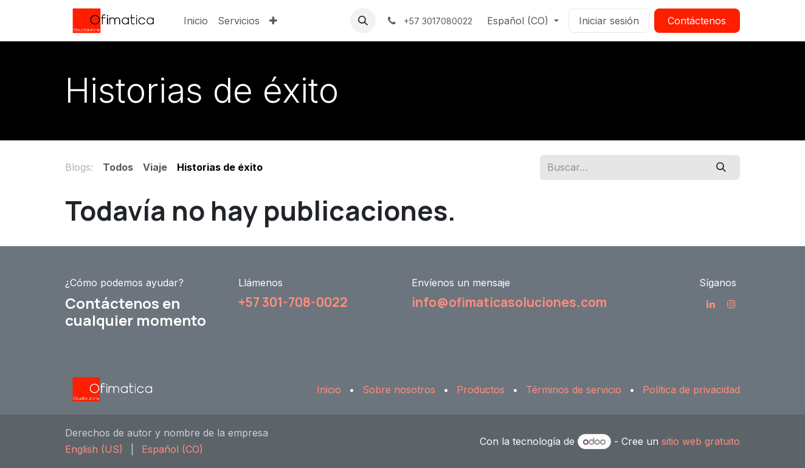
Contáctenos (697, 21)
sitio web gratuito (701, 441)
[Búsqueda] (721, 167)
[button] (363, 20)
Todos (118, 167)
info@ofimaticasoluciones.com (509, 302)
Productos (481, 390)
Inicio (329, 390)
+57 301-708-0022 (293, 302)
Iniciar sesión (609, 21)
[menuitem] (196, 21)
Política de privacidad (691, 390)
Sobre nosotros (398, 390)
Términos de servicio (573, 390)
